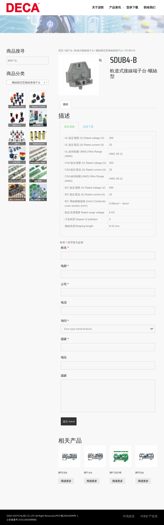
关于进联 (98, 7)
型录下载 (132, 7)
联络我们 (149, 7)
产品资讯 (115, 7)
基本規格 (69, 126)
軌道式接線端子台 (84, 50)
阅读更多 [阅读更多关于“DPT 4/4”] (92, 481)
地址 (64, 357)
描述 (65, 104)
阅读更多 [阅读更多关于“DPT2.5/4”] (66, 481)
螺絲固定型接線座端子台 (109, 50)
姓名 (65, 247)
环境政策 (129, 516)
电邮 (65, 266)
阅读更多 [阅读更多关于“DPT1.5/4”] (143, 481)
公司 (65, 284)
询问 (65, 320)
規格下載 (88, 126)
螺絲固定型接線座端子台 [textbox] (26, 82)
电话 (64, 302)
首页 (60, 50)
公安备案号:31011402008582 (22, 519)
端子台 (68, 50)
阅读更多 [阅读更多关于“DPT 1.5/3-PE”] (117, 481)
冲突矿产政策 (149, 516)
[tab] (65, 104)
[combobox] (28, 82)
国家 (65, 339)
